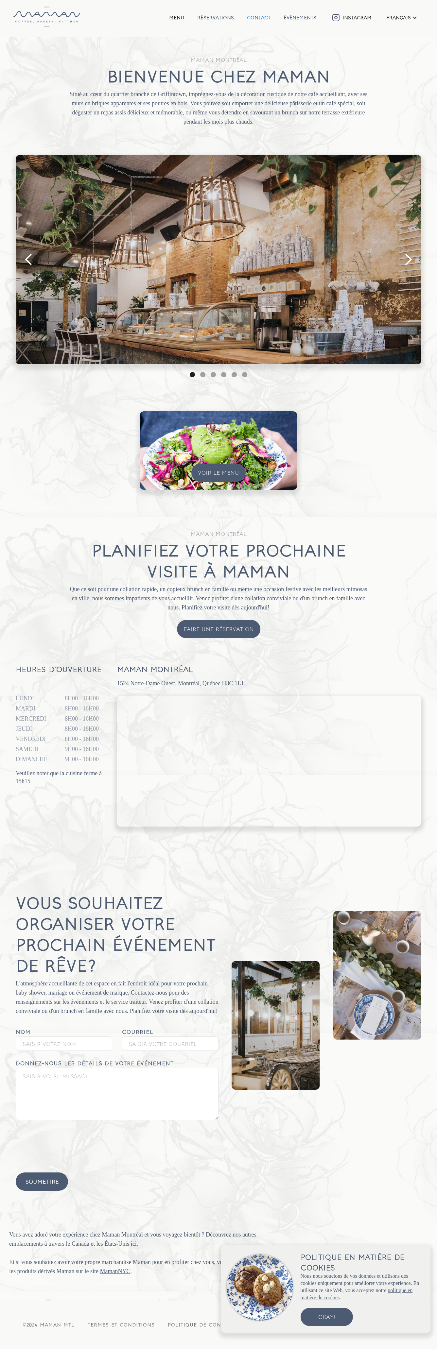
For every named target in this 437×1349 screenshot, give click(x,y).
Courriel (137, 1032)
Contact (259, 17)
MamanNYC (115, 1271)
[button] (402, 18)
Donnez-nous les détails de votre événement (95, 1063)
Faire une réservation (219, 629)
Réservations (215, 17)
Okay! (326, 1317)
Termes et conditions (121, 1324)
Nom (23, 1032)
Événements (300, 17)
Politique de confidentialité (213, 1324)
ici (134, 1243)
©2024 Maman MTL (49, 1324)
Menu (176, 17)
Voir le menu (218, 473)
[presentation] (65, 1142)
